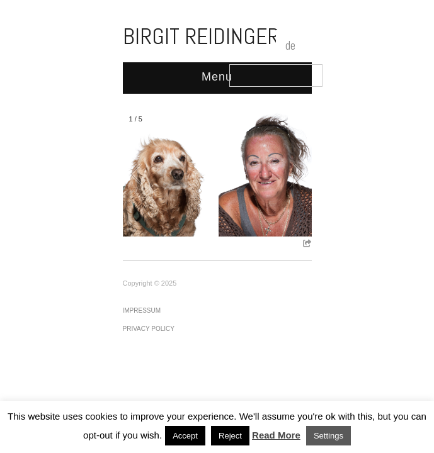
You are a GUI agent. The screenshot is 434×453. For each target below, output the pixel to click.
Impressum (142, 310)
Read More (276, 435)
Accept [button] (185, 435)
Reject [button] (230, 435)
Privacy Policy (148, 328)
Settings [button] (328, 435)
